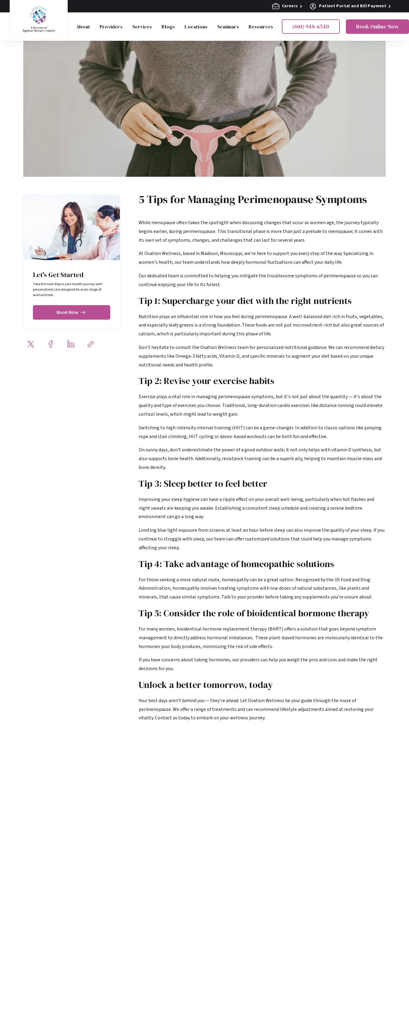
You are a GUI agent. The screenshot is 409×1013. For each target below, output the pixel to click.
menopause (163, 222)
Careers (287, 6)
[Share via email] (90, 344)
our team (184, 262)
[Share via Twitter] (30, 344)
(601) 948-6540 (310, 26)
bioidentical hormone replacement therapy (222, 629)
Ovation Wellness (162, 253)
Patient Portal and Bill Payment (350, 6)
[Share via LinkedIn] (70, 344)
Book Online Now (377, 26)
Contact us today (172, 718)
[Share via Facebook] (50, 344)
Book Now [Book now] (71, 312)
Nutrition (148, 316)
